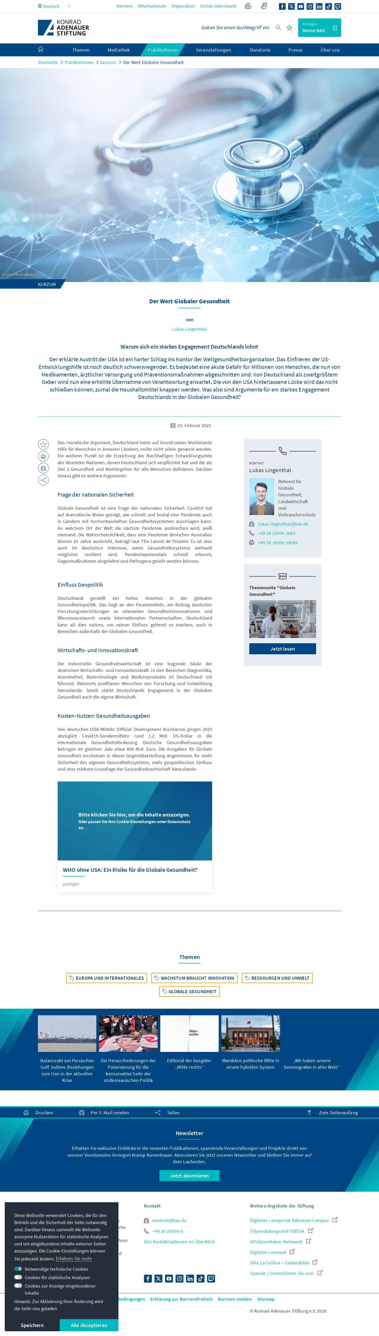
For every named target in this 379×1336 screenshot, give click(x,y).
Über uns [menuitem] (330, 50)
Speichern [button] (32, 1325)
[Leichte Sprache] (248, 6)
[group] (67, 1049)
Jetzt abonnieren (189, 1175)
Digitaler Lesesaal (272, 1252)
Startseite (48, 62)
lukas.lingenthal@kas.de (278, 524)
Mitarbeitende (152, 6)
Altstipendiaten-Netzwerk (280, 1242)
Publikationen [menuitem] (163, 50)
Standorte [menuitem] (260, 50)
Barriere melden (235, 1299)
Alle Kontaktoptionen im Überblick (179, 1242)
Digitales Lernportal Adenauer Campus (293, 1220)
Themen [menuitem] (80, 50)
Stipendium (183, 6)
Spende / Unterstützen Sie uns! (286, 1273)
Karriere (125, 6)
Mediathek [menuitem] (119, 50)
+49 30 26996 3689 (272, 533)
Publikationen (79, 62)
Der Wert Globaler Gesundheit (153, 62)
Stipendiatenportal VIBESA (281, 1231)
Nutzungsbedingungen (121, 1299)
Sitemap (266, 1299)
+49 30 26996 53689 (273, 543)
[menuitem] (46, 50)
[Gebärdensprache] (263, 6)
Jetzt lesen (282, 648)
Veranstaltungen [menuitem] (213, 50)
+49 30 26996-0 (163, 1231)
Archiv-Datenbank (218, 6)
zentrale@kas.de (165, 1220)
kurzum (108, 62)
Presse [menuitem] (295, 50)
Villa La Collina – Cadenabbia (283, 1263)
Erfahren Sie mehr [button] (74, 1258)
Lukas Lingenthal (189, 329)
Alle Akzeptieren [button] (89, 1325)
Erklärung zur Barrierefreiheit (181, 1299)
